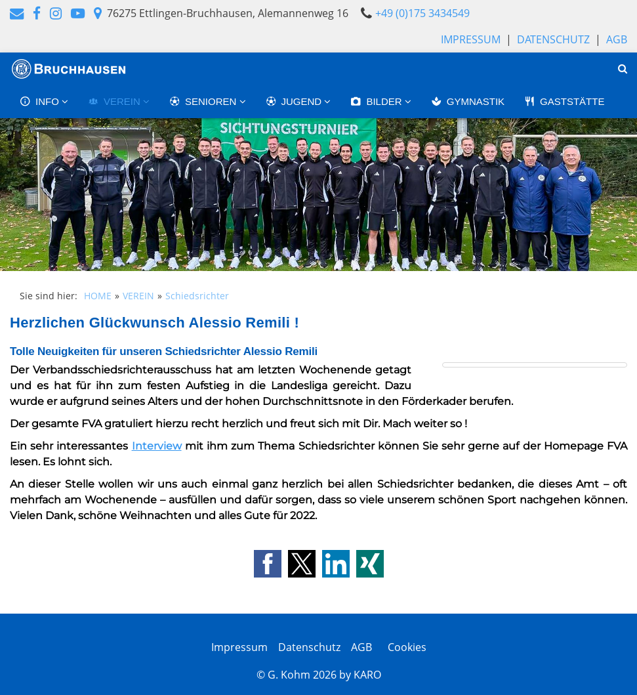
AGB (616, 39)
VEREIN (115, 101)
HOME (98, 295)
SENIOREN (204, 101)
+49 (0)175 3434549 (422, 13)
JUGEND (295, 101)
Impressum (471, 39)
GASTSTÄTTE (564, 101)
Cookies (404, 647)
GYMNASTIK (467, 101)
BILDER (377, 101)
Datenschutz (553, 39)
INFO (41, 101)
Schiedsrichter (197, 295)
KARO (367, 674)
